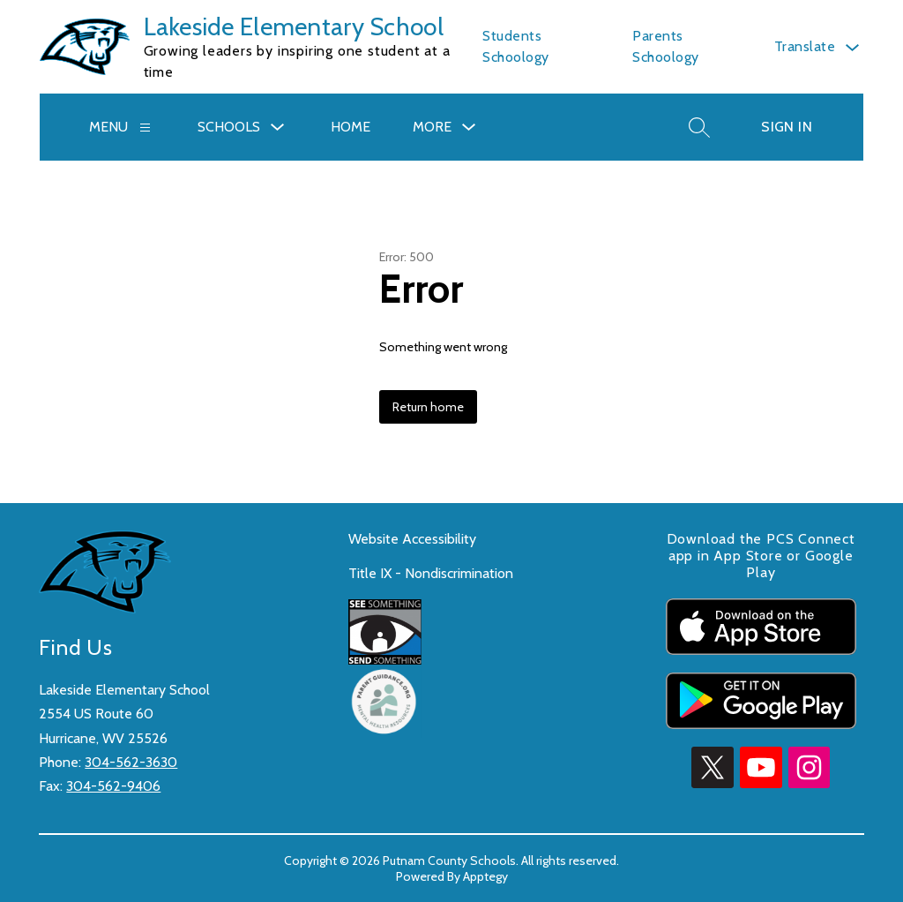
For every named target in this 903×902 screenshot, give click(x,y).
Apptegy (485, 876)
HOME (350, 126)
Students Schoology (515, 46)
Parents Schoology (665, 46)
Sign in (786, 126)
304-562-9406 (113, 786)
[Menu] (145, 127)
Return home (428, 407)
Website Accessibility (412, 538)
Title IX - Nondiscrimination (430, 573)
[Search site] (699, 127)
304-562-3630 (131, 762)
